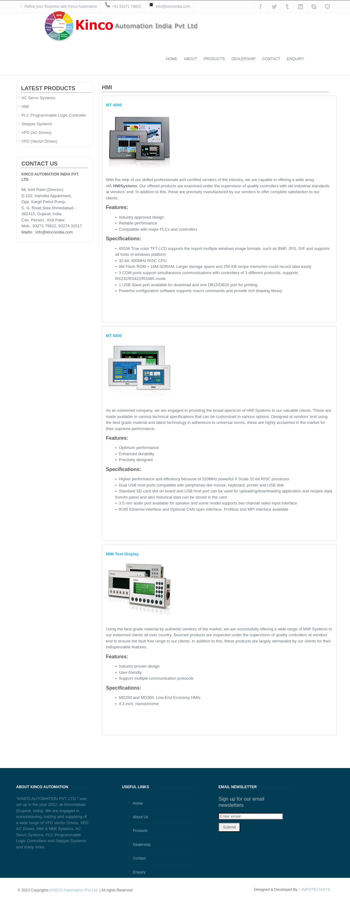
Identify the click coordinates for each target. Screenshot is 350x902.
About (218, 29)
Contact (299, 29)
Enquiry (323, 29)
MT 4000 (114, 105)
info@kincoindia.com (173, 6)
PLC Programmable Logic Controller (53, 115)
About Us (140, 817)
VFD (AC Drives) (36, 132)
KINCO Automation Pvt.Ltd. (74, 890)
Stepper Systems (36, 124)
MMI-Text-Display (122, 554)
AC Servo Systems (38, 98)
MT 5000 (114, 335)
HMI (25, 106)
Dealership (272, 29)
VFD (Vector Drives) (39, 141)
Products (242, 29)
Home (200, 29)
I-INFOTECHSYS (314, 889)
